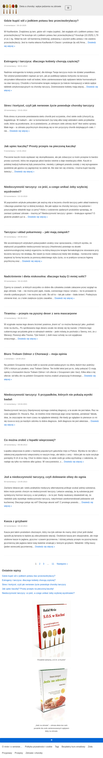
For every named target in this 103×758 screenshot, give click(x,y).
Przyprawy (7, 753)
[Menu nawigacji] (68, 8)
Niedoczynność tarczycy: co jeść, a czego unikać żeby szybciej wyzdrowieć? (38, 593)
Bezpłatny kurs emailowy (73, 747)
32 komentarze (10, 526)
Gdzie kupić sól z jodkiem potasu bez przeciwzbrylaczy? (41, 20)
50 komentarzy (10, 482)
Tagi (57, 747)
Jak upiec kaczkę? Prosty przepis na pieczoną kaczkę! (40, 146)
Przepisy (19, 753)
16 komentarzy (10, 66)
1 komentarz (9, 359)
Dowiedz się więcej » (20, 131)
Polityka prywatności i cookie (38, 747)
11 (53, 564)
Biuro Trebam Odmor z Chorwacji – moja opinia (35, 353)
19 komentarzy (10, 110)
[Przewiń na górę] (51, 740)
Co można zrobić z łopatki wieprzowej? (30, 439)
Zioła (90, 747)
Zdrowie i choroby (34, 753)
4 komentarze (9, 25)
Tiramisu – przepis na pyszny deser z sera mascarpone (40, 313)
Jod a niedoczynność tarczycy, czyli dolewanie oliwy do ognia (45, 476)
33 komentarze (10, 281)
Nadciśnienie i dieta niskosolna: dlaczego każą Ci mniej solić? (45, 276)
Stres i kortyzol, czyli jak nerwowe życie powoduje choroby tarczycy (49, 105)
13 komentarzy (10, 318)
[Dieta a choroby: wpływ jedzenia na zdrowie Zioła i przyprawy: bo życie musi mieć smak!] (31, 8)
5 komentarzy (9, 151)
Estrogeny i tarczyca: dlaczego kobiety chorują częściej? (41, 61)
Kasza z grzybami (15, 521)
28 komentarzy (10, 445)
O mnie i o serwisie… (12, 747)
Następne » (62, 564)
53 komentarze (10, 196)
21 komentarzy (10, 404)
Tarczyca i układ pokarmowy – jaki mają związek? (36, 232)
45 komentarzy (10, 237)
